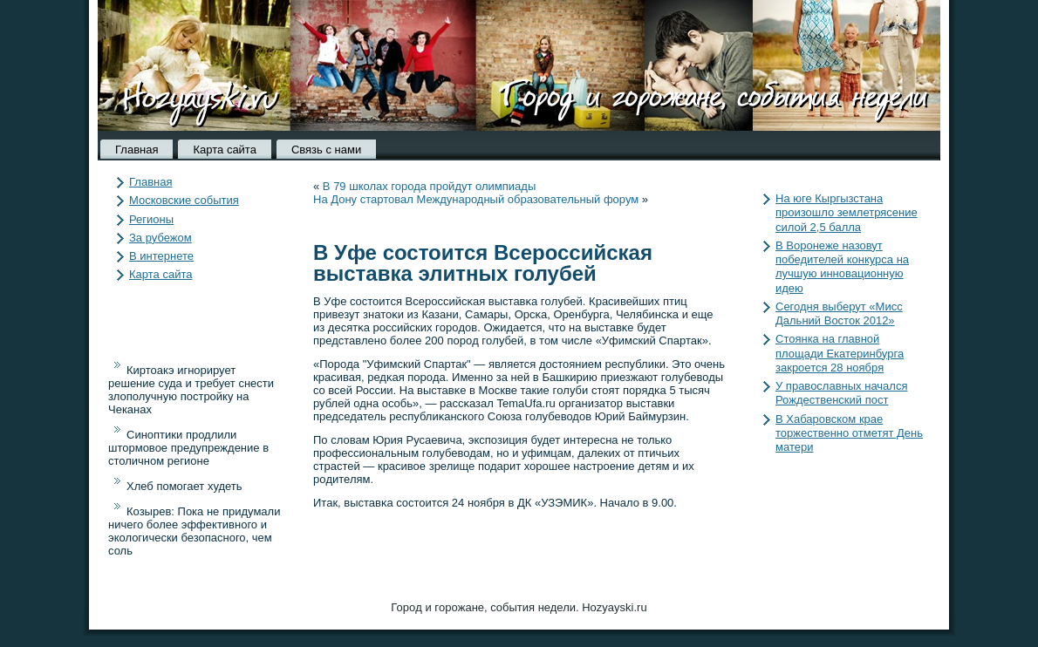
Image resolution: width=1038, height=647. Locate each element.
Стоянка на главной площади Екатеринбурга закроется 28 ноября (839, 353)
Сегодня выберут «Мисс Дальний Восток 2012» (839, 313)
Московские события (184, 200)
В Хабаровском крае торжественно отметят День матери (849, 433)
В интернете (161, 255)
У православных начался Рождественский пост (841, 392)
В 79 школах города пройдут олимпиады (429, 186)
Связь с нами (326, 149)
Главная (136, 149)
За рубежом (160, 237)
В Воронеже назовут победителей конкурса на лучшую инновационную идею (842, 267)
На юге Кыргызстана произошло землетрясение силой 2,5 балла (846, 213)
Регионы (151, 219)
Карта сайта (224, 149)
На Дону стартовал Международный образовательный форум (476, 199)
